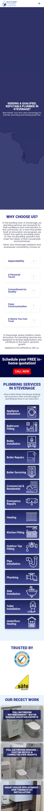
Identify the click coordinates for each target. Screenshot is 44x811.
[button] (39, 3)
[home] (9, 3)
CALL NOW (22, 371)
